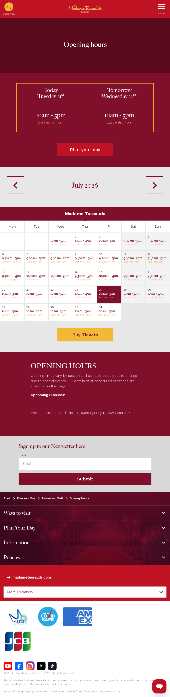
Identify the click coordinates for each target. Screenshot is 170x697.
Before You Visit (52, 498)
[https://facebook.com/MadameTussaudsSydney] (19, 666)
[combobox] (85, 592)
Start (7, 498)
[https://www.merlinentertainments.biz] (19, 617)
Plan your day (85, 149)
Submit (85, 479)
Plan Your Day (26, 498)
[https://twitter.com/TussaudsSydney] (41, 666)
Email (23, 455)
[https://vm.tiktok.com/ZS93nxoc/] (52, 666)
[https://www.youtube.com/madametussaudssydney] (8, 666)
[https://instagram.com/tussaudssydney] (30, 666)
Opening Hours (79, 498)
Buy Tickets (85, 334)
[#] (48, 617)
